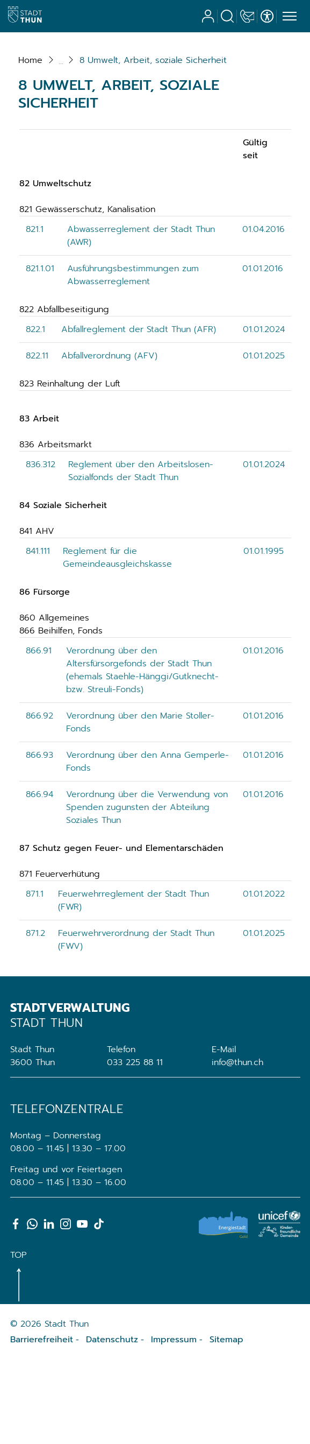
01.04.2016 (263, 313)
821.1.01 (40, 352)
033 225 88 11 (135, 1146)
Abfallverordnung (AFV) (109, 439)
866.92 (39, 799)
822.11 (37, 439)
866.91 (39, 734)
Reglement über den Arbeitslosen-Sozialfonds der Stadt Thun (140, 555)
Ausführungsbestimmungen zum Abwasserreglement (133, 359)
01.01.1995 (263, 635)
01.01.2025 (264, 439)
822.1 (35, 413)
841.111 (38, 635)
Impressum (174, 1423)
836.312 (40, 548)
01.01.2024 (264, 413)
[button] (153, 144)
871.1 (35, 977)
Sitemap (226, 1423)
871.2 (35, 1017)
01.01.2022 (264, 977)
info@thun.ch (237, 1146)
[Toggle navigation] (288, 16)
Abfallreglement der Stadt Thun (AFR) (138, 413)
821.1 (35, 313)
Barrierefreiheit (41, 1423)
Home (30, 144)
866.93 (39, 839)
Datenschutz (112, 1423)
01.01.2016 (262, 352)
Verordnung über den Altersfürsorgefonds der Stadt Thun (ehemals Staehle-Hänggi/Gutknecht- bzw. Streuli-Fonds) (142, 754)
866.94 (39, 878)
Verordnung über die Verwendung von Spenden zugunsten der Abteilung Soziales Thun (147, 891)
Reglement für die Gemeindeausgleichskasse (117, 641)
